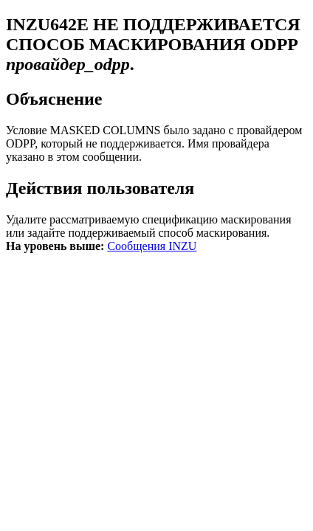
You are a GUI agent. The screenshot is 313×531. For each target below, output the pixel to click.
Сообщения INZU (151, 246)
